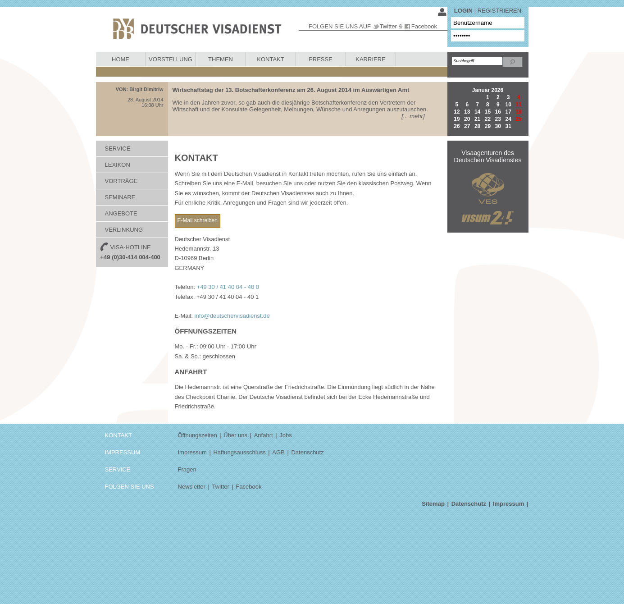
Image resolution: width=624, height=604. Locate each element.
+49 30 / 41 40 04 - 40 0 (228, 287)
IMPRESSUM (123, 452)
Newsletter (191, 486)
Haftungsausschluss (239, 452)
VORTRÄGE (121, 181)
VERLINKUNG (124, 229)
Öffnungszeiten (197, 435)
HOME (120, 59)
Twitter (388, 26)
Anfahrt (263, 435)
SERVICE (118, 148)
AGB (278, 452)
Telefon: (185, 287)
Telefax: (185, 296)
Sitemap (433, 503)
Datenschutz (307, 452)
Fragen (187, 469)
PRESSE (320, 59)
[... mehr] (412, 116)
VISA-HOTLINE (130, 252)
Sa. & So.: (188, 356)
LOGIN (463, 10)
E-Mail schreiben (198, 220)
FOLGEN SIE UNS (129, 486)
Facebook (424, 26)
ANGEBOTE (121, 213)
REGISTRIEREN (500, 10)
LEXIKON (117, 164)
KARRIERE (370, 59)
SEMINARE (120, 197)
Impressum (192, 452)
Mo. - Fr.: (186, 346)
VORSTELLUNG (170, 59)
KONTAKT (270, 59)
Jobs (285, 435)
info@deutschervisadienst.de (232, 315)
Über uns (235, 435)
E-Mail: (184, 315)
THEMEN (220, 59)
